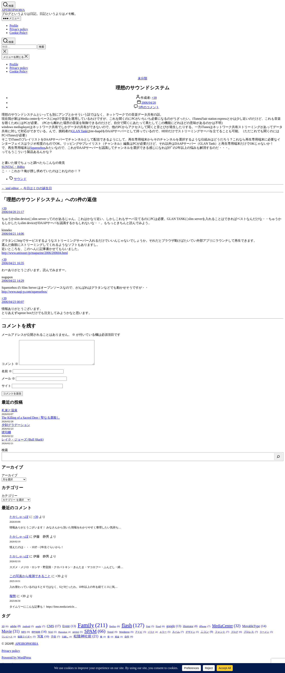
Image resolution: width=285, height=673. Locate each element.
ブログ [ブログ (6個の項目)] (236, 636)
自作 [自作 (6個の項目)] (128, 641)
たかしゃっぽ (19, 521)
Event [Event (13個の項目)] (69, 631)
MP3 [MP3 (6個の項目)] (25, 636)
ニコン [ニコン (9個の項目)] (206, 636)
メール (8, 383)
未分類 (142, 78)
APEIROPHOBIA (13, 10)
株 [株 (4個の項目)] (103, 641)
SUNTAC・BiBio (13, 167)
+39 (154, 97)
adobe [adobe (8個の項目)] (15, 631)
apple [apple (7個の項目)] (40, 631)
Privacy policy (19, 29)
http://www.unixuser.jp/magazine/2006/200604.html (35, 252)
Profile (14, 25)
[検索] (278, 461)
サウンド (20, 179)
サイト (6, 390)
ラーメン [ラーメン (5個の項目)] (266, 636)
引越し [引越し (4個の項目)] (67, 641)
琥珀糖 (6, 437)
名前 (7, 376)
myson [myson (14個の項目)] (39, 636)
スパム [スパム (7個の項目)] (178, 636)
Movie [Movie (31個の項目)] (10, 636)
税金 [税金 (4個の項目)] (119, 641)
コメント (10, 368)
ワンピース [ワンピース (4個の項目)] (9, 641)
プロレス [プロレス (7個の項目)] (251, 636)
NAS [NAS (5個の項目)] (52, 636)
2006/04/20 (149, 102)
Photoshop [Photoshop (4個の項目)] (64, 637)
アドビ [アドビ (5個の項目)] (140, 636)
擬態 (13, 600)
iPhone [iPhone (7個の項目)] (204, 631)
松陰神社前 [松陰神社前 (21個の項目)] (86, 641)
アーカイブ (9, 480)
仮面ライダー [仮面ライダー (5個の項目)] (27, 641)
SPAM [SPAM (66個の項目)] (94, 636)
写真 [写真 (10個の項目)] (43, 641)
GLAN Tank (79, 131)
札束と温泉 (9, 415)
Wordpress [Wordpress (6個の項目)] (126, 636)
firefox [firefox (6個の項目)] (114, 631)
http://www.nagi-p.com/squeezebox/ (25, 291)
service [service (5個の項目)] (77, 636)
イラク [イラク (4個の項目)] (153, 637)
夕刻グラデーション (16, 429)
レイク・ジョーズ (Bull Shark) (23, 444)
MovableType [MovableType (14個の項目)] (254, 631)
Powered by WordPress (16, 662)
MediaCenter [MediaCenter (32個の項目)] (226, 630)
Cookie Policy (19, 32)
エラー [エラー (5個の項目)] (165, 636)
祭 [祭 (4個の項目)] (110, 641)
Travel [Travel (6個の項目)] (112, 636)
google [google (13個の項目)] (173, 631)
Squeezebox (37, 147)
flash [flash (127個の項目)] (133, 630)
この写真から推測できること (30, 581)
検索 (5, 454)
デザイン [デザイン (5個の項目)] (192, 636)
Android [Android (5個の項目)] (28, 631)
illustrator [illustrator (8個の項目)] (190, 631)
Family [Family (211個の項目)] (93, 630)
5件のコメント (149, 107)
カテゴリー (9, 500)
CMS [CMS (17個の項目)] (54, 631)
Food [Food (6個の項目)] (160, 631)
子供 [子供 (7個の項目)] (55, 641)
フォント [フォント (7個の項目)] (222, 636)
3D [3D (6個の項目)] (5, 631)
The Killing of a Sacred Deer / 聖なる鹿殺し (31, 422)
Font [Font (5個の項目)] (150, 631)
